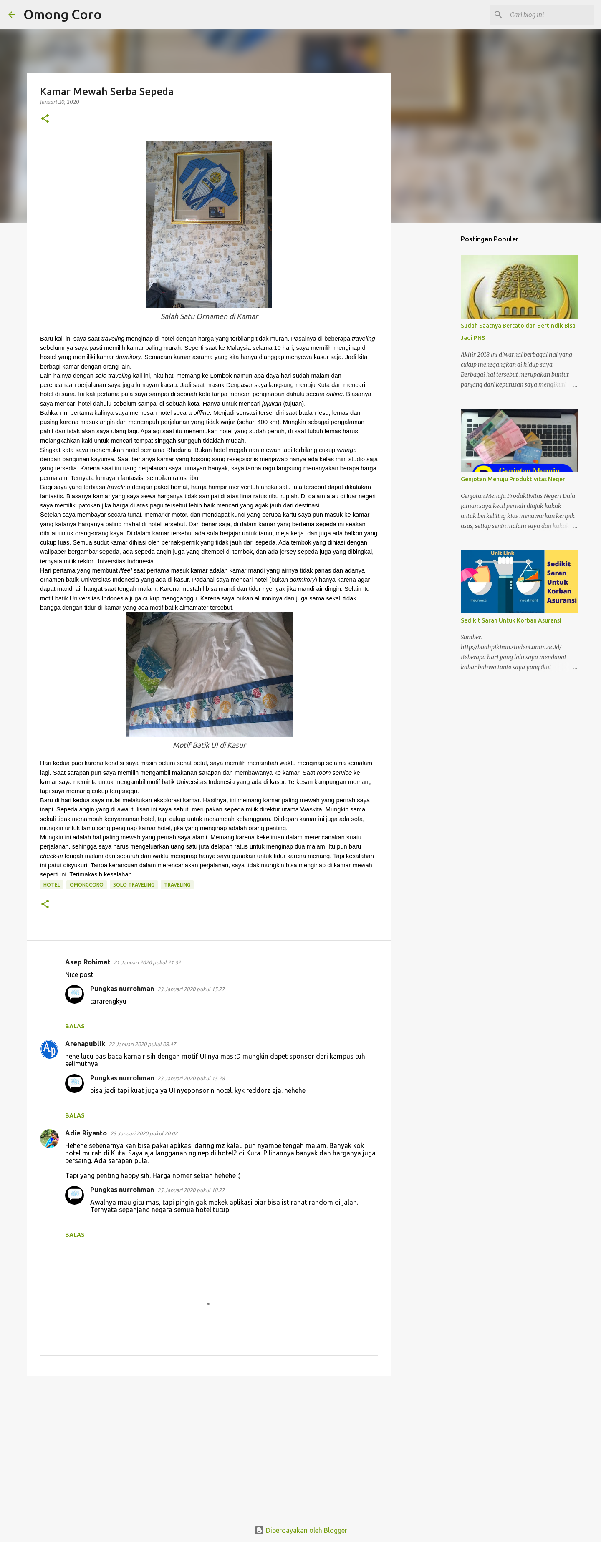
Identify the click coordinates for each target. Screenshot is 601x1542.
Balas (75, 1026)
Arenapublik (85, 1043)
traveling (177, 884)
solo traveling (133, 884)
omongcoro (87, 884)
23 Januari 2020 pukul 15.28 (191, 1078)
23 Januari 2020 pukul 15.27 (191, 989)
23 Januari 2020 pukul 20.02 (143, 1133)
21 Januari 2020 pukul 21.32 (147, 962)
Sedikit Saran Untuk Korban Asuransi (511, 620)
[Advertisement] (209, 1447)
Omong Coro (62, 14)
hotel (51, 884)
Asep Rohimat (87, 962)
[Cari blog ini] (550, 15)
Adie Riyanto (86, 1133)
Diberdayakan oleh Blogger (300, 1530)
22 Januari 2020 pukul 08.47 (142, 1044)
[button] (45, 119)
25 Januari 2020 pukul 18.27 (191, 1190)
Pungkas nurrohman (122, 988)
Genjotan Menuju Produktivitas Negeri (514, 479)
